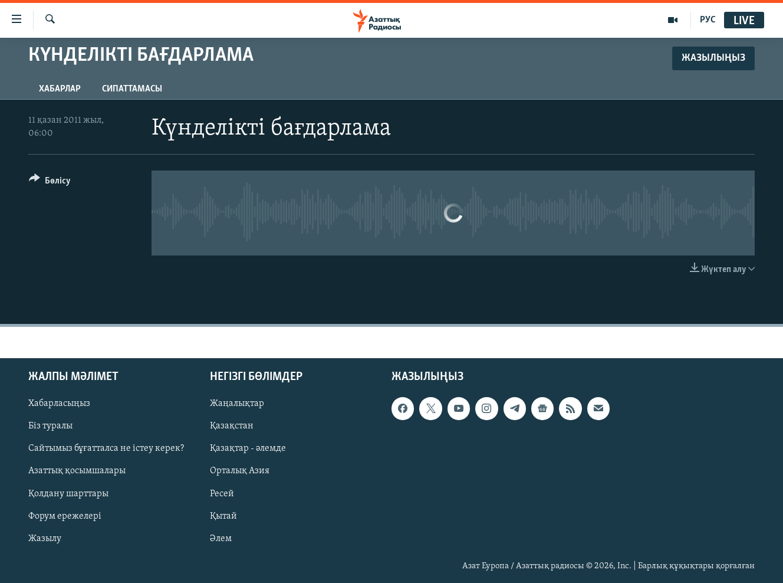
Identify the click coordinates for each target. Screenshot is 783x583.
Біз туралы (50, 426)
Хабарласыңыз (59, 403)
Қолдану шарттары (68, 494)
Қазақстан (232, 426)
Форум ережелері (64, 516)
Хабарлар (60, 89)
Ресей (222, 494)
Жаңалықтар (237, 403)
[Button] (50, 183)
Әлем (221, 538)
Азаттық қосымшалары (77, 471)
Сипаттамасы (132, 89)
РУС (708, 20)
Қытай (223, 516)
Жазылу (44, 538)
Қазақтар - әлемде (248, 448)
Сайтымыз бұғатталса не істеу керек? (106, 448)
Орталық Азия (239, 471)
